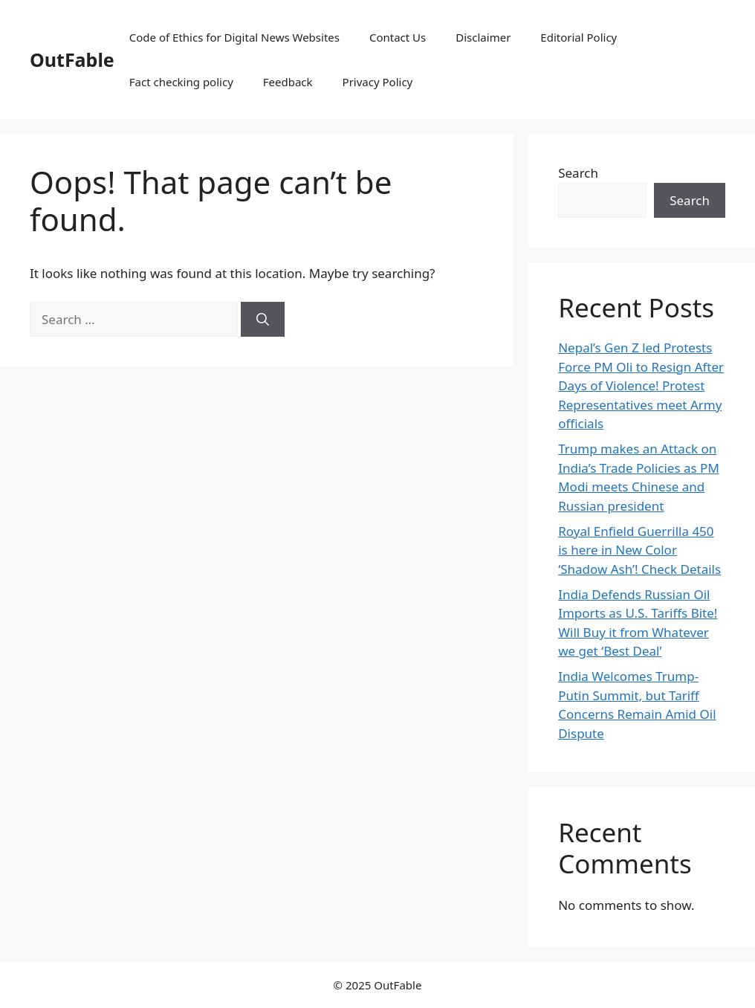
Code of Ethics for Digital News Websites (234, 37)
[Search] (263, 319)
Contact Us (397, 37)
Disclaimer (483, 37)
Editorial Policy (578, 37)
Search (578, 172)
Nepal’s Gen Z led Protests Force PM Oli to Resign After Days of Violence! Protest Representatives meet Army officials (641, 385)
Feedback (288, 81)
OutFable (72, 59)
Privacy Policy (378, 81)
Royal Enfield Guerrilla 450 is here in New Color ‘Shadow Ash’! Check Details (639, 550)
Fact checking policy (181, 81)
